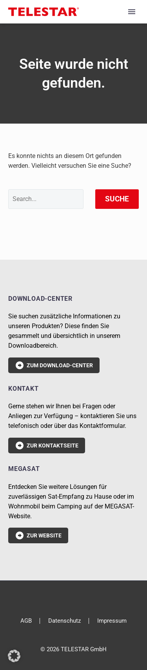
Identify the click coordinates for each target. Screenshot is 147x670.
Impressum (112, 621)
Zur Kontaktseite (46, 445)
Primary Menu (131, 11)
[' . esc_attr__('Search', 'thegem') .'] (45, 199)
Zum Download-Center (54, 365)
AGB (26, 621)
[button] (14, 656)
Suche (117, 198)
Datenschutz (64, 621)
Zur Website (38, 535)
